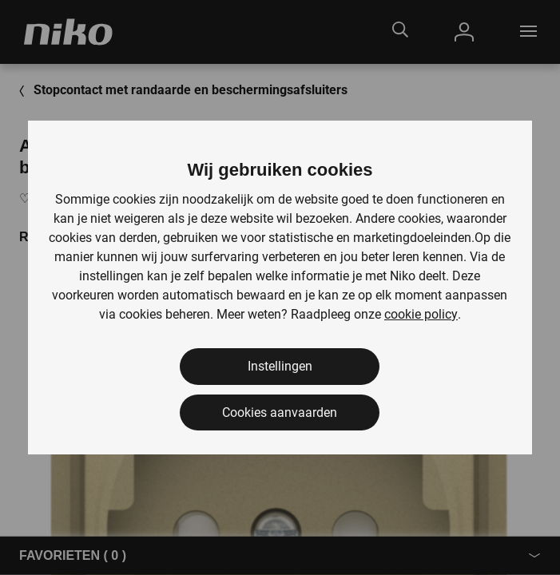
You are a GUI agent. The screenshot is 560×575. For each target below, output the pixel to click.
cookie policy (421, 314)
